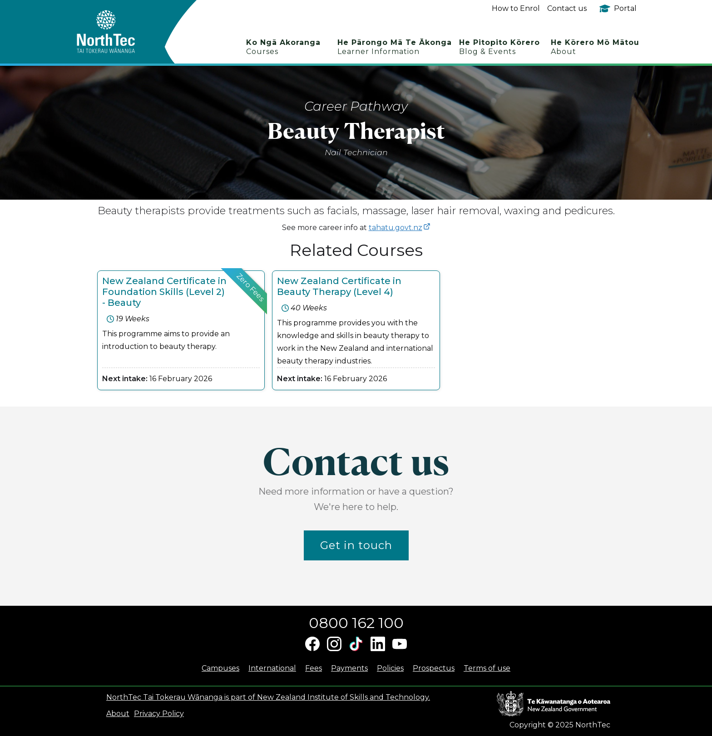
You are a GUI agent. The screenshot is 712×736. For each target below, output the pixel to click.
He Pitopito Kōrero (499, 47)
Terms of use (487, 668)
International (272, 668)
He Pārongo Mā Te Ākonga (394, 47)
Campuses (220, 668)
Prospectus (434, 668)
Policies (390, 668)
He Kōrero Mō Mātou (595, 47)
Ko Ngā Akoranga (283, 47)
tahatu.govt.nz (395, 227)
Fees (313, 668)
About (117, 713)
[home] (121, 32)
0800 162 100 (356, 623)
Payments (349, 668)
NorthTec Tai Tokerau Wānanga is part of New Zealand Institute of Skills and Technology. (268, 697)
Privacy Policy (159, 713)
